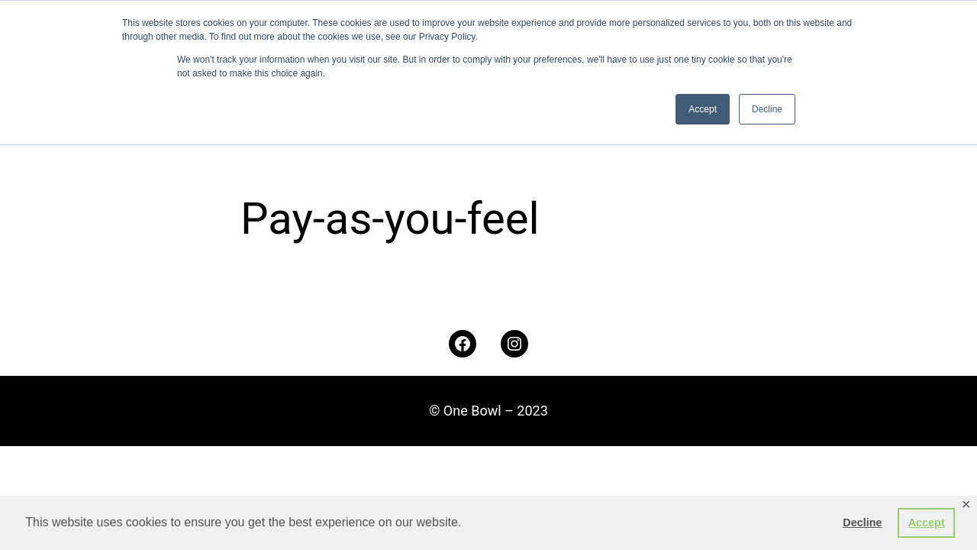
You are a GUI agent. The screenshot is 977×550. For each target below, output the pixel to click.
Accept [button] (926, 522)
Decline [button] (862, 522)
